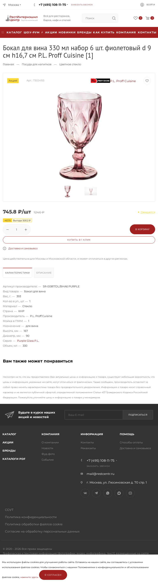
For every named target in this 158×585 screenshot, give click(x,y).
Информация (92, 434)
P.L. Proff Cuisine (113, 81)
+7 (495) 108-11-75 (52, 5)
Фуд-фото (48, 454)
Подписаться (137, 415)
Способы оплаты (131, 442)
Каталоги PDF (13, 458)
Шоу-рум (32, 32)
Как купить (103, 32)
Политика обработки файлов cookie (34, 524)
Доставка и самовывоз (22, 248)
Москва (13, 4)
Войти (150, 4)
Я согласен (53, 574)
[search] (113, 18)
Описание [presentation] (43, 272)
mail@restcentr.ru (100, 474)
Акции (7, 442)
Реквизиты (88, 448)
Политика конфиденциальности (31, 517)
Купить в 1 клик (79, 239)
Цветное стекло (70, 64)
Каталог (9, 434)
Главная (8, 64)
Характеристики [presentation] (17, 272)
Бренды (84, 32)
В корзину (142, 229)
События (48, 459)
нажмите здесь (29, 577)
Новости (47, 448)
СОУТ (9, 510)
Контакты (147, 32)
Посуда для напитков (36, 64)
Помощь (127, 434)
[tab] (18, 274)
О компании (50, 442)
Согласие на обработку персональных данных (42, 531)
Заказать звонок (82, 4)
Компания (126, 32)
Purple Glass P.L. (28, 340)
